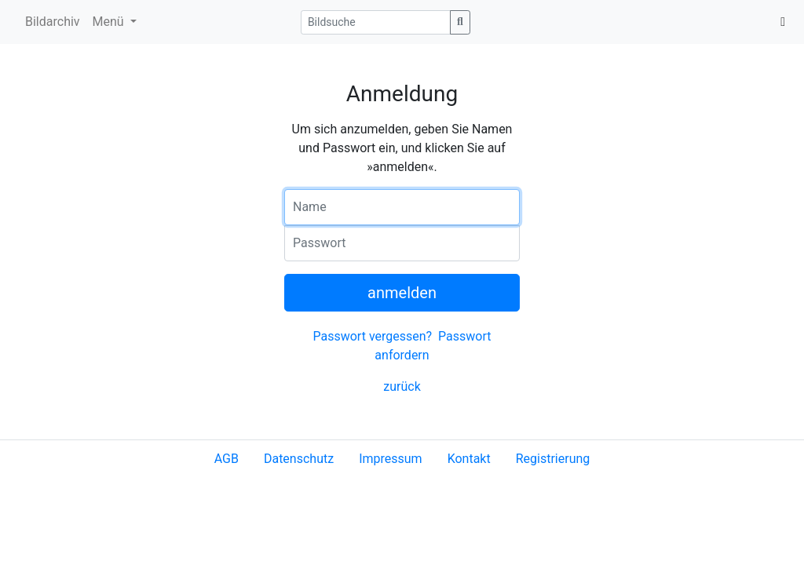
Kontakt (469, 458)
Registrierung (553, 458)
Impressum (390, 458)
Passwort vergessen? (372, 336)
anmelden (402, 292)
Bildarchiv (52, 21)
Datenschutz (299, 458)
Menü (110, 21)
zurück (401, 386)
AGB (226, 458)
